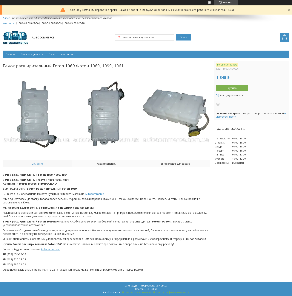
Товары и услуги (30, 54)
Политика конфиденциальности (171, 292)
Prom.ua (163, 285)
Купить (232, 88)
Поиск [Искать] (183, 37)
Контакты (67, 54)
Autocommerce (94, 194)
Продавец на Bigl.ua (146, 289)
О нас (52, 54)
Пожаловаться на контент (136, 292)
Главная (10, 54)
